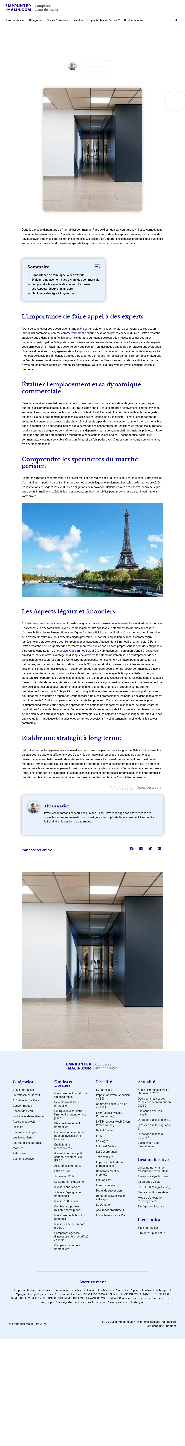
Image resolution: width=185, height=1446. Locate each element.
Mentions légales (148, 1321)
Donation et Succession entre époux (111, 1197)
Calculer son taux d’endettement (148, 1144)
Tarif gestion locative (151, 1206)
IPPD (99, 1135)
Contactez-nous (133, 20)
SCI (143, 650)
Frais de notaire (105, 1185)
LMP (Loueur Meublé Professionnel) (109, 1114)
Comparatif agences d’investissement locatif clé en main (71, 1236)
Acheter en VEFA (64, 1176)
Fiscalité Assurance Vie (110, 1215)
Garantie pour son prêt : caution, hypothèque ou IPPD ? (68, 1157)
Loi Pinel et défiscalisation (29, 1116)
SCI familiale (104, 1089)
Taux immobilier (15, 20)
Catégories (35, 20)
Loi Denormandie (106, 1151)
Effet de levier (62, 1171)
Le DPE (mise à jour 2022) (154, 1187)
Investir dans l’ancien (67, 1187)
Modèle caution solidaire (153, 1192)
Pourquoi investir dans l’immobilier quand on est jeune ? (70, 1114)
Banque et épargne (24, 1132)
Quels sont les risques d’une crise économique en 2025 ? (154, 1102)
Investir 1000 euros (66, 1201)
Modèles (18, 1148)
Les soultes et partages (27, 1142)
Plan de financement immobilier (67, 1125)
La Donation (103, 1204)
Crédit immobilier (96, 27)
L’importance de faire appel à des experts (57, 275)
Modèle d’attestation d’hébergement (150, 1199)
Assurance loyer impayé (152, 1176)
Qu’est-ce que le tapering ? (154, 1120)
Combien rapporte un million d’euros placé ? (68, 1208)
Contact (171, 1326)
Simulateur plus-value (151, 1233)
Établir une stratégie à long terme (52, 293)
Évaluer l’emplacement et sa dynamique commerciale (65, 279)
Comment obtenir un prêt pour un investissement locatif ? (69, 1136)
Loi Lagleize (103, 1180)
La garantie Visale (149, 1181)
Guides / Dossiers (57, 20)
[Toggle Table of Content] (95, 267)
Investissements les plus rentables (69, 1217)
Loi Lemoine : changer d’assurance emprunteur (153, 1169)
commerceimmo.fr (72, 333)
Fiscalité (78, 20)
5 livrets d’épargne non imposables (68, 1194)
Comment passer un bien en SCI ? (111, 1105)
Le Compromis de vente (69, 1181)
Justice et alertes (23, 1137)
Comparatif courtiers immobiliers (67, 1247)
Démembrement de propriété (108, 1172)
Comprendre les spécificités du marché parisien (61, 284)
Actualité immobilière (26, 1100)
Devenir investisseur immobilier (66, 1103)
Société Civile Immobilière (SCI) (78, 650)
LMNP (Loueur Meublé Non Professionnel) (113, 1123)
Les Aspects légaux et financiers (52, 288)
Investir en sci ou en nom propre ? (69, 1225)
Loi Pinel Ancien (106, 1146)
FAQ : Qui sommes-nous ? (118, 1321)
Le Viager (102, 1141)
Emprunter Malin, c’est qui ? (103, 20)
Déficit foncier (104, 1130)
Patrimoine (19, 1153)
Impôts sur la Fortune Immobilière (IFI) (109, 1164)
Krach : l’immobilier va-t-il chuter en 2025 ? (153, 1091)
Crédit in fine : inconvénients (63, 1146)
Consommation (22, 1105)
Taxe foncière (104, 1157)
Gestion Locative (23, 1158)
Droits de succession (109, 1190)
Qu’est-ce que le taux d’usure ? (150, 1135)
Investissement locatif (26, 1095)
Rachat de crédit (23, 1111)
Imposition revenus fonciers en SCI (113, 1096)
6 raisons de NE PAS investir (150, 1112)
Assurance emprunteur (68, 1165)
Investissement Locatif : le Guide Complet (70, 1095)
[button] (176, 20)
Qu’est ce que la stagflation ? (155, 1126)
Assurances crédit (24, 1121)
